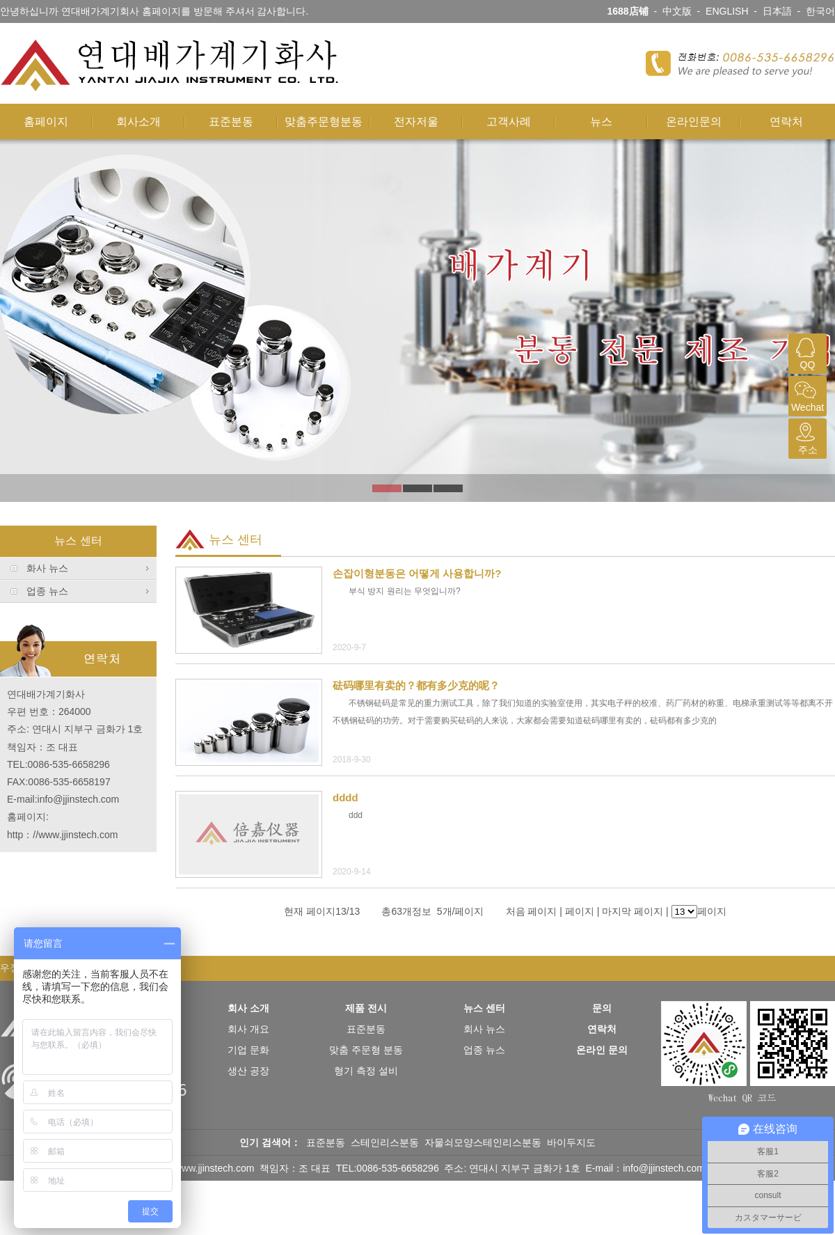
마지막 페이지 (632, 911)
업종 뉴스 (47, 591)
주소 (805, 436)
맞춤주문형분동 (324, 121)
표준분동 (231, 121)
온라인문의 (694, 121)
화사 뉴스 (47, 568)
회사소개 (138, 121)
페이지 (579, 911)
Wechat (806, 394)
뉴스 (601, 121)
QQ (805, 351)
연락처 (786, 121)
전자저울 (416, 121)
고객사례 (508, 121)
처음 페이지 (531, 911)
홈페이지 (46, 121)
